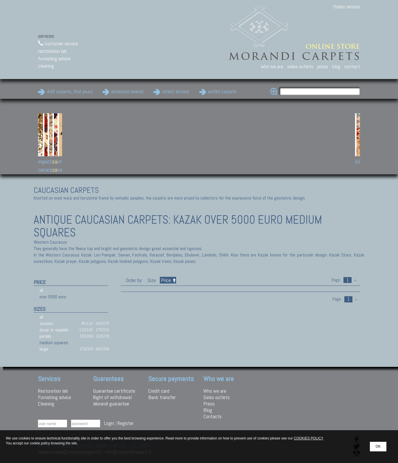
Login (109, 423)
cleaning (46, 65)
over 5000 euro (52, 297)
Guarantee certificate (114, 390)
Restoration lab (53, 390)
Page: (336, 280)
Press (209, 403)
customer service (58, 43)
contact (352, 66)
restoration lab (52, 51)
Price (168, 280)
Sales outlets (216, 397)
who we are (272, 66)
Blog (207, 410)
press (322, 66)
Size (151, 280)
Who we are (214, 390)
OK (378, 446)
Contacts (212, 416)
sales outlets (300, 66)
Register (125, 423)
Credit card (158, 390)
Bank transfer (162, 397)
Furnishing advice (54, 397)
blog (336, 66)
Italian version (346, 6)
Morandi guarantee (111, 403)
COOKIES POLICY (308, 438)
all (41, 290)
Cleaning (46, 403)
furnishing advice (54, 58)
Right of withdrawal (112, 397)
